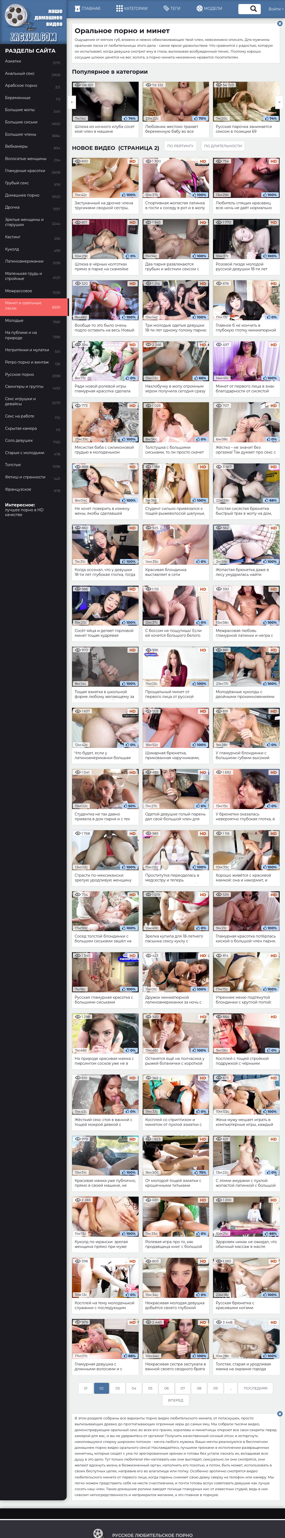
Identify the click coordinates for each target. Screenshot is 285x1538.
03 (117, 1388)
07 (183, 1388)
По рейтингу (180, 146)
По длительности (223, 146)
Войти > (276, 9)
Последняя (255, 1388)
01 (85, 1388)
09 (215, 1388)
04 (134, 1388)
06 (166, 1388)
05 (150, 1388)
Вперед (175, 1400)
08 (199, 1388)
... (231, 1388)
